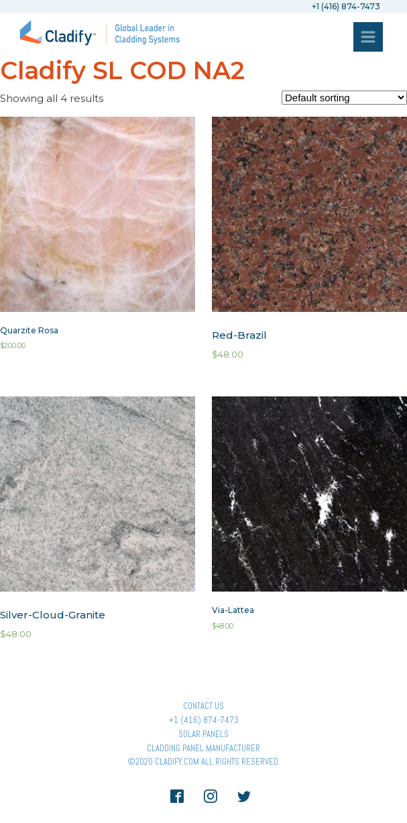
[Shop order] (344, 98)
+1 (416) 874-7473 (204, 720)
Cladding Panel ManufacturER (203, 748)
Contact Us (203, 706)
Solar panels (203, 734)
